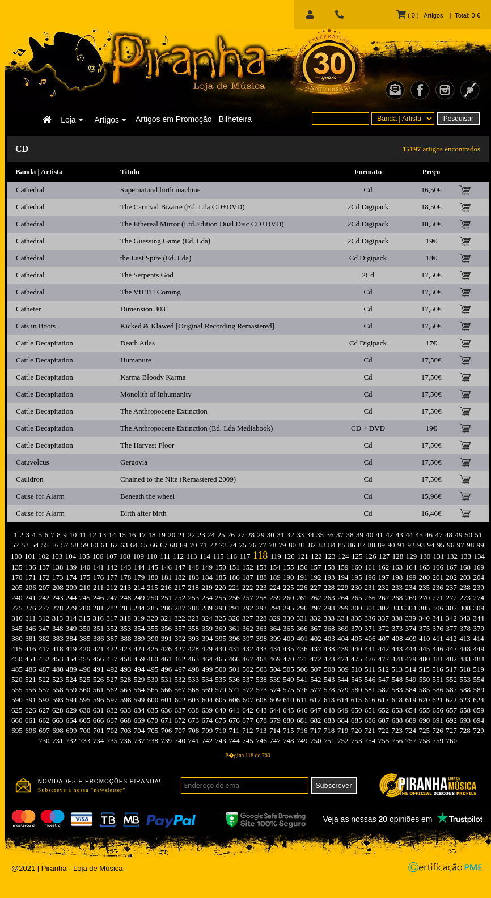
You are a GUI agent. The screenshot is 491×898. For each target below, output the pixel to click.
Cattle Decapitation (44, 343)
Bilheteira (235, 119)
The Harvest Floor (147, 445)
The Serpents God (146, 275)
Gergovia (133, 462)
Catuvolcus (32, 462)
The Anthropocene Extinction (164, 411)
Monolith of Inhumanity (156, 394)
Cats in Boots (36, 326)
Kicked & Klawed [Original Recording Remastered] (197, 326)
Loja (72, 119)
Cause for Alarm (40, 496)
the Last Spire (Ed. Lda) (155, 258)
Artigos (110, 119)
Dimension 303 (143, 309)
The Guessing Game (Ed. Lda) (165, 241)
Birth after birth (143, 513)
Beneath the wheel (147, 496)
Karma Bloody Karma (153, 377)
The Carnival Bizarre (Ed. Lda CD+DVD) (182, 207)
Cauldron (29, 479)
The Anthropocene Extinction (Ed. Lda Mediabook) (196, 428)
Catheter (28, 309)
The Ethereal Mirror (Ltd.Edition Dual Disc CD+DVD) (202, 224)
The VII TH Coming (150, 292)
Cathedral (30, 189)
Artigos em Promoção (174, 119)
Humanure (135, 360)
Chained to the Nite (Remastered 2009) (178, 479)
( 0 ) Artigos (419, 15)
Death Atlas (137, 343)
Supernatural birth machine (160, 189)
